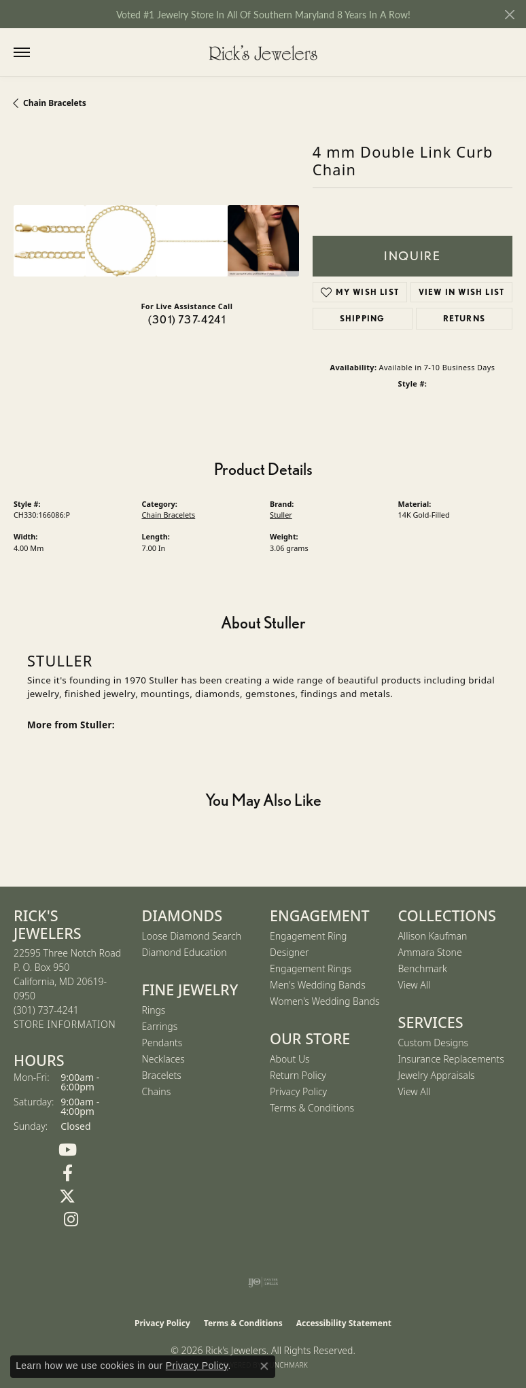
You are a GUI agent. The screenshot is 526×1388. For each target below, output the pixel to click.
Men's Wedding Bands (318, 984)
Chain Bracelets (54, 103)
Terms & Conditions (312, 1107)
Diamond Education (184, 952)
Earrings (160, 1026)
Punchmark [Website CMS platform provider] (286, 1365)
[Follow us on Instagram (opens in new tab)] (71, 1219)
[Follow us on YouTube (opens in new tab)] (68, 1150)
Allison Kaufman (433, 935)
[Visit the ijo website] (263, 1282)
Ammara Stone (430, 952)
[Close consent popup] (264, 1366)
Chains (156, 1091)
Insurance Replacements (451, 1058)
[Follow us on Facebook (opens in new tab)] (68, 1173)
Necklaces (163, 1058)
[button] (49, 52)
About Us (290, 1058)
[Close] (509, 14)
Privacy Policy (298, 1091)
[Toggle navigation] (21, 52)
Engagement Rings (310, 968)
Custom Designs (433, 1042)
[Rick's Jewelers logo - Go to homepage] (263, 52)
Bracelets (161, 1075)
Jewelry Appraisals (436, 1075)
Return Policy (298, 1075)
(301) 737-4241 (187, 319)
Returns (464, 318)
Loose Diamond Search (192, 935)
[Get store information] (65, 1025)
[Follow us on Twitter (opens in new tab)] (68, 1196)
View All (414, 984)
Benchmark (422, 968)
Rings (154, 1009)
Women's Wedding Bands (325, 1001)
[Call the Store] (46, 1009)
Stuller (281, 515)
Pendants (162, 1042)
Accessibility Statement (343, 1323)
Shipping (362, 318)
